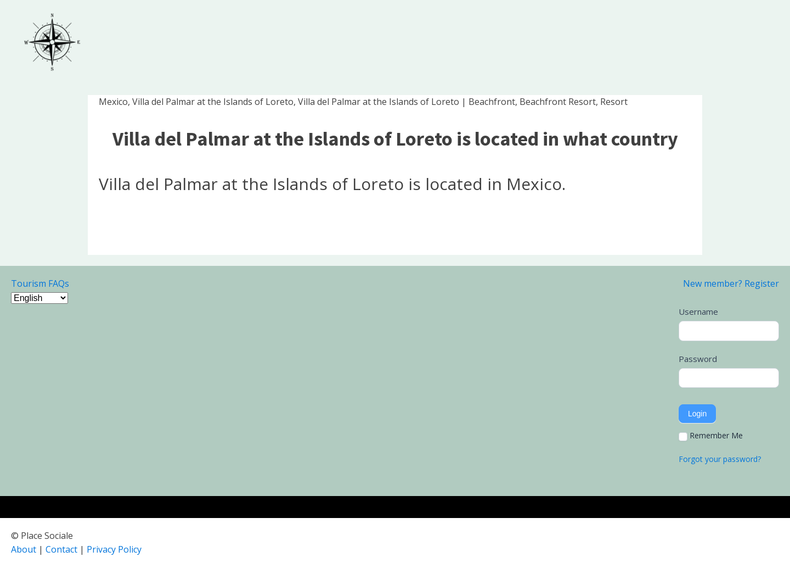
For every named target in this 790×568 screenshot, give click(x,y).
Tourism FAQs (40, 283)
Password (698, 358)
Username (698, 311)
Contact (61, 549)
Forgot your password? (720, 459)
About (23, 549)
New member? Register (731, 283)
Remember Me (711, 436)
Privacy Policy (114, 549)
